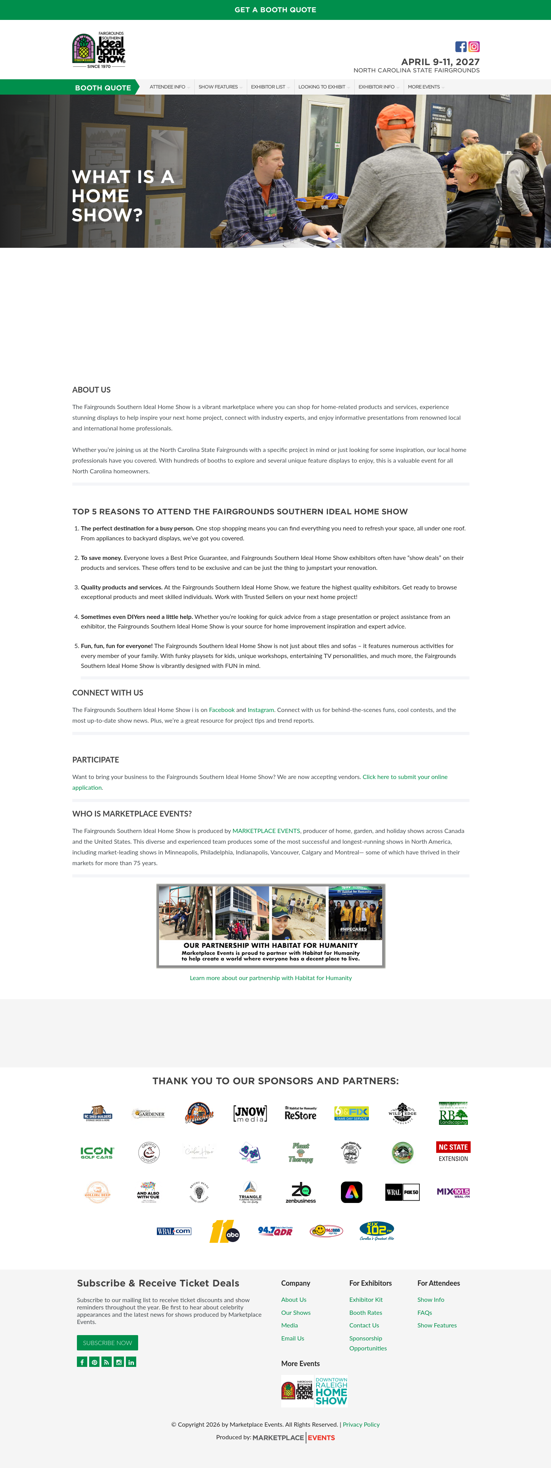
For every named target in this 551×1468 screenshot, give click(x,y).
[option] (275, 171)
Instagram (261, 709)
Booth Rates (365, 1312)
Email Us (292, 1338)
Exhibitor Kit (366, 1299)
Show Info (430, 1299)
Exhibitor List (268, 87)
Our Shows (296, 1312)
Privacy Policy (361, 1424)
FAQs (424, 1312)
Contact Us (364, 1325)
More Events (424, 87)
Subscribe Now (107, 1342)
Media (289, 1325)
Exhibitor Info (377, 87)
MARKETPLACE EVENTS (266, 830)
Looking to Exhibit (321, 87)
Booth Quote (103, 88)
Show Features (218, 87)
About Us (293, 1299)
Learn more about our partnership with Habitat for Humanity (271, 977)
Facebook (222, 709)
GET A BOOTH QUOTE (275, 10)
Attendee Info (167, 87)
